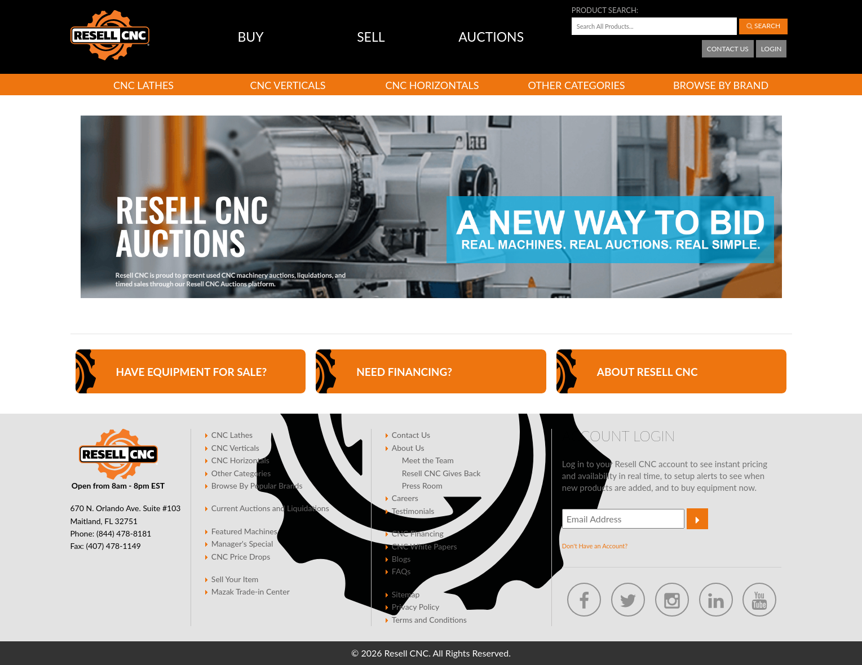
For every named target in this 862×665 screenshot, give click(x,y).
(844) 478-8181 (123, 533)
